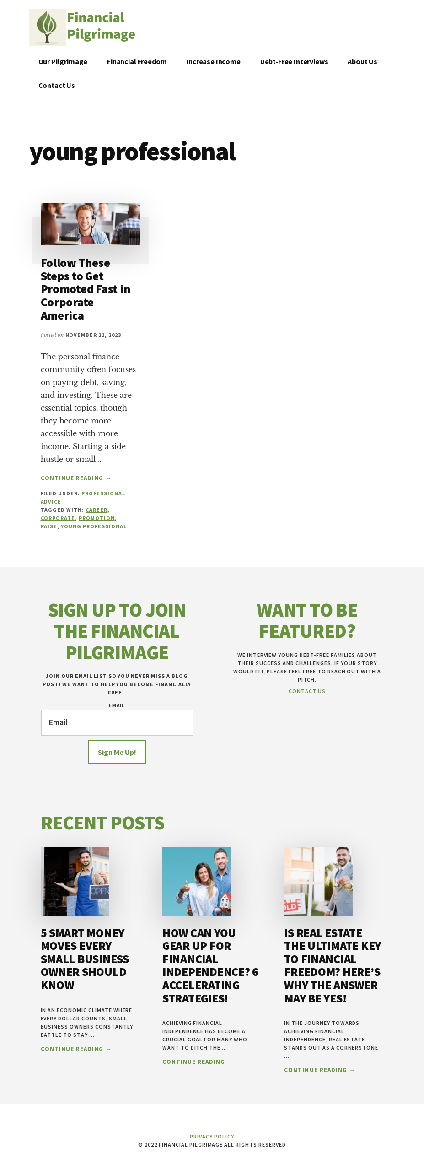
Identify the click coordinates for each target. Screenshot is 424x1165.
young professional (93, 526)
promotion (97, 518)
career (96, 509)
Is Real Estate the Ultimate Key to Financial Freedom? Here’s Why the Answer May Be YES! (332, 965)
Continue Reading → (76, 478)
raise (49, 526)
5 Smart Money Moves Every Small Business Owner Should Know (85, 958)
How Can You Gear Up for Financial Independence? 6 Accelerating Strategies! (210, 965)
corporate (58, 518)
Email (117, 705)
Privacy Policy (212, 1136)
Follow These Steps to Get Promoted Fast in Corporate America (85, 288)
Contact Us (307, 691)
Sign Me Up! (117, 752)
